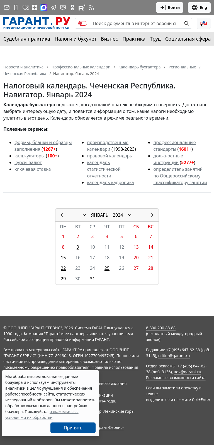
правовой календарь (109, 156)
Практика (133, 38)
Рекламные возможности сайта (176, 377)
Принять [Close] (73, 428)
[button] (204, 23)
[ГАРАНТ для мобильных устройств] (16, 7)
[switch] (82, 23)
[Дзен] (34, 7)
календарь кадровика (110, 182)
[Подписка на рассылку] (6, 7)
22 (63, 268)
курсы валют (28, 162)
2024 (118, 215)
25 (107, 268)
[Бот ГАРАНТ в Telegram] (63, 7)
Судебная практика (26, 38)
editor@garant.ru (174, 355)
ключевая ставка (32, 169)
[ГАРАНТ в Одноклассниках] (72, 7)
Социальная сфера (188, 38)
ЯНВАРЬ (99, 215)
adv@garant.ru (187, 371)
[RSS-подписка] (91, 7)
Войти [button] (170, 7)
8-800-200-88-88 (161, 327)
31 (92, 279)
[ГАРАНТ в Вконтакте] (25, 7)
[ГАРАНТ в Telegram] (53, 7)
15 (63, 257)
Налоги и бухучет (76, 38)
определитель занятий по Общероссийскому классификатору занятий (180, 176)
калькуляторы (29, 156)
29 (63, 279)
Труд (155, 38)
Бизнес (109, 38)
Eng (199, 7)
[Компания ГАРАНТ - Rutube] (82, 7)
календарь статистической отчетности (103, 169)
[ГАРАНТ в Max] (43, 7)
